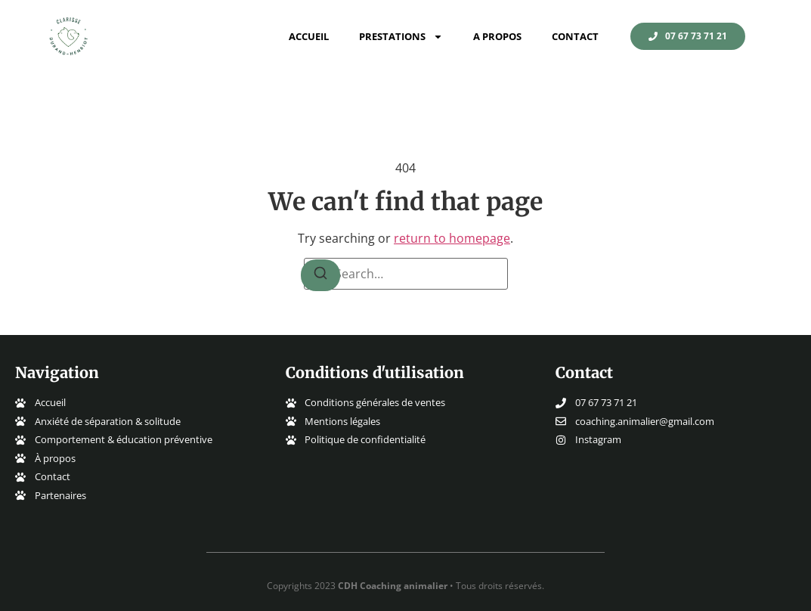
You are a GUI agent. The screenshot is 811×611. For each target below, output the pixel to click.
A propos (497, 36)
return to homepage (452, 238)
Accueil (309, 36)
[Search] (320, 275)
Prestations (401, 36)
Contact (575, 36)
